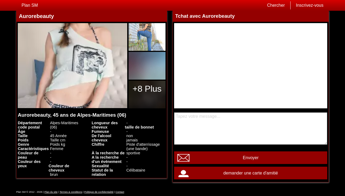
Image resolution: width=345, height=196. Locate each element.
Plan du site (51, 192)
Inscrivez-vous (309, 5)
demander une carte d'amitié (250, 173)
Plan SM (30, 5)
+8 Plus (147, 89)
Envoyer (251, 157)
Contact (120, 192)
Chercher (276, 5)
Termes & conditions (71, 192)
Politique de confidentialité (98, 192)
